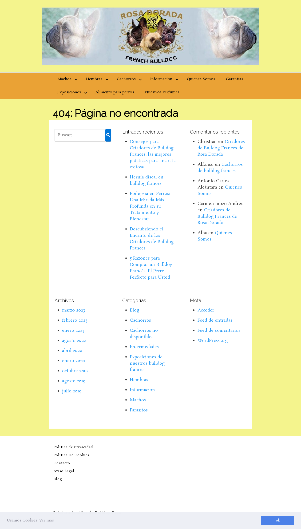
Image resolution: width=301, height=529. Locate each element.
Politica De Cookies (71, 455)
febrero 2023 (74, 320)
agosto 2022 (74, 341)
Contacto (62, 463)
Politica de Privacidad (73, 447)
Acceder (206, 310)
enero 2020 (73, 361)
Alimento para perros (114, 92)
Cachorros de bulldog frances (220, 168)
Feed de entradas (215, 320)
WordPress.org (213, 341)
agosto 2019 (73, 381)
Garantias (234, 79)
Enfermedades (144, 347)
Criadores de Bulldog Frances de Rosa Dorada (221, 148)
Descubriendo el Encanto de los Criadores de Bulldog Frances (152, 238)
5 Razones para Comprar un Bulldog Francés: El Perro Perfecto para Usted (151, 267)
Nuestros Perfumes (162, 92)
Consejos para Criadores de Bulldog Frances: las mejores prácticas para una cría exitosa (153, 154)
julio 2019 (71, 391)
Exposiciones (69, 92)
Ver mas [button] (46, 520)
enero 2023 (73, 331)
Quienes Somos (201, 79)
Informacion (161, 79)
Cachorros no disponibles (144, 334)
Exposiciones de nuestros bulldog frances (147, 363)
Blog (134, 310)
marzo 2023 (73, 310)
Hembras (94, 79)
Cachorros (126, 79)
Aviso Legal (64, 471)
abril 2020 (72, 351)
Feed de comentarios (219, 331)
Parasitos (139, 410)
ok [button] (278, 520)
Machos (64, 79)
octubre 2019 (75, 371)
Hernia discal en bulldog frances (146, 180)
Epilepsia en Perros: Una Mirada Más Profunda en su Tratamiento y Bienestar (150, 206)
